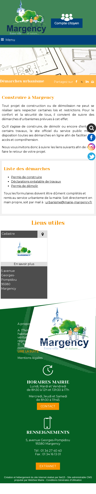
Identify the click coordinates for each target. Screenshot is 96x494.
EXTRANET (48, 466)
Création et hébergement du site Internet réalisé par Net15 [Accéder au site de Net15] (34, 477)
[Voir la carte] (42, 234)
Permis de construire (26, 177)
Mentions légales (30, 358)
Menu (10, 40)
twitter (81, 81)
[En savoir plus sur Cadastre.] (24, 264)
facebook (76, 81)
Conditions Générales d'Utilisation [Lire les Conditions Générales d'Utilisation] (64, 480)
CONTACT (48, 406)
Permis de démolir (24, 186)
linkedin (87, 81)
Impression (92, 81)
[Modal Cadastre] (24, 259)
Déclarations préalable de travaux (36, 181)
